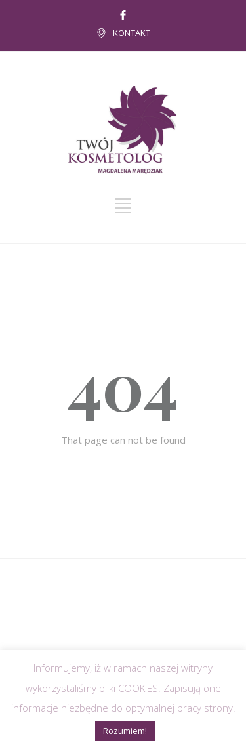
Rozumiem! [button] (125, 731)
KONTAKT (131, 33)
